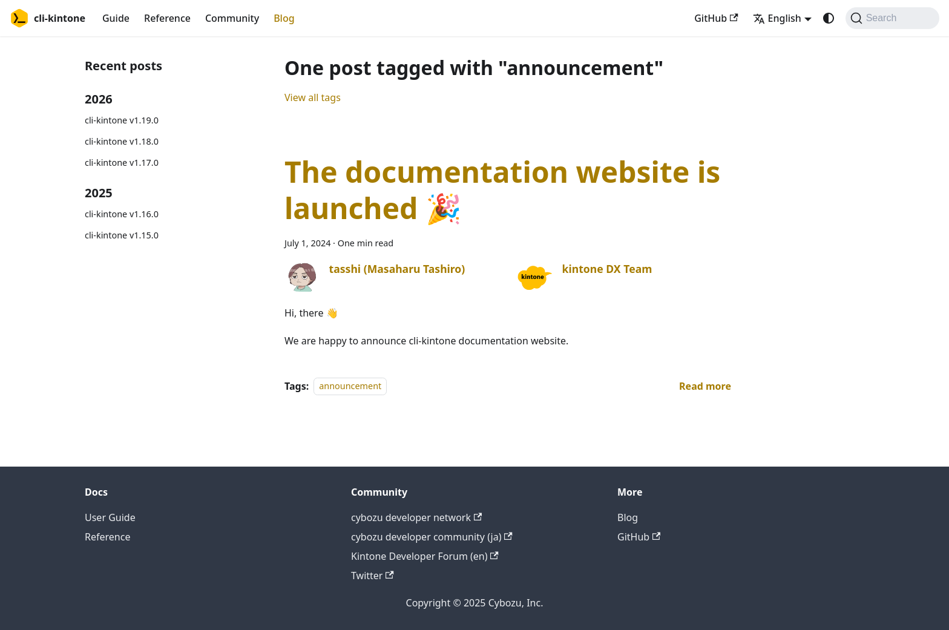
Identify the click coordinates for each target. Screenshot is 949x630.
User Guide (110, 517)
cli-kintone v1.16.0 (122, 214)
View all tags (312, 97)
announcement (350, 386)
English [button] (777, 18)
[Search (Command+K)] (892, 18)
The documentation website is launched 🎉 (502, 190)
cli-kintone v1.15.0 (122, 235)
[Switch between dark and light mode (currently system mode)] (828, 18)
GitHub (716, 18)
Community (232, 18)
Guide (116, 18)
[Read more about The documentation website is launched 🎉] (705, 386)
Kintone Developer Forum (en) (425, 556)
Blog (284, 18)
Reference (167, 18)
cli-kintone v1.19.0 (122, 120)
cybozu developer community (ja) (432, 536)
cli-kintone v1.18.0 (122, 141)
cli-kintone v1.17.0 (122, 162)
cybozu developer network (416, 517)
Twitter (372, 575)
